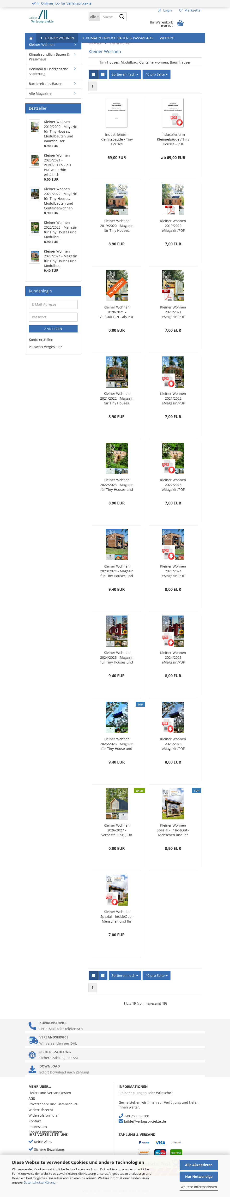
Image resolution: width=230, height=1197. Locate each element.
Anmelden (53, 329)
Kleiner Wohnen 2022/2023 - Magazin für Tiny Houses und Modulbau (116, 485)
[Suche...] (94, 16)
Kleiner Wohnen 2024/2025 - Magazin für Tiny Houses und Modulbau (116, 657)
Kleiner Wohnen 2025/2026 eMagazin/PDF (173, 744)
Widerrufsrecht (41, 1110)
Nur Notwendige (198, 1176)
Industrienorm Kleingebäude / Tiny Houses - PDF (173, 139)
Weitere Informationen (199, 1187)
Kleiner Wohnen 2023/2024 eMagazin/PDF (173, 571)
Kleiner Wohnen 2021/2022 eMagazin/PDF (173, 398)
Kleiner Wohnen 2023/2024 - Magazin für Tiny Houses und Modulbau (116, 571)
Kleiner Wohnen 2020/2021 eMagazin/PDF (173, 312)
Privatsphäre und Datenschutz (53, 1104)
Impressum (38, 1126)
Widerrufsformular (44, 1115)
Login (165, 10)
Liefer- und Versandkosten (50, 1092)
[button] (93, 74)
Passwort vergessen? (45, 346)
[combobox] (125, 74)
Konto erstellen (41, 339)
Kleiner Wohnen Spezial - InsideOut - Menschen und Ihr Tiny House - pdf (116, 916)
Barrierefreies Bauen (45, 83)
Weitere (167, 38)
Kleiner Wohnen (57, 38)
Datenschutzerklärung (39, 1182)
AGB (32, 1098)
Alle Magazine (40, 93)
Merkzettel (190, 10)
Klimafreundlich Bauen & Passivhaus (117, 38)
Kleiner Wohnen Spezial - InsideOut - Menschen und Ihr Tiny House (173, 830)
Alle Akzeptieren (198, 1164)
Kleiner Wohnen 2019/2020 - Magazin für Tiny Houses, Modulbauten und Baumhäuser (116, 226)
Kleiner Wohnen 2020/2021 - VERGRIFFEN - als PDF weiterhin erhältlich (117, 312)
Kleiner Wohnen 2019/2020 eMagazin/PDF (173, 226)
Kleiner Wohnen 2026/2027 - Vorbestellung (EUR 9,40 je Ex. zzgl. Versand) (116, 830)
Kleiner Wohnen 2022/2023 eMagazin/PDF (173, 485)
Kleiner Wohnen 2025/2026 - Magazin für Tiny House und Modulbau (116, 744)
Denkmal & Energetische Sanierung (48, 71)
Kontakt (35, 1121)
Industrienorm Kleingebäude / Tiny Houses (117, 139)
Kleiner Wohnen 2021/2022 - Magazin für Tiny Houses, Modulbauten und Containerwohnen (116, 398)
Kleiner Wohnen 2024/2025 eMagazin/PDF (173, 657)
